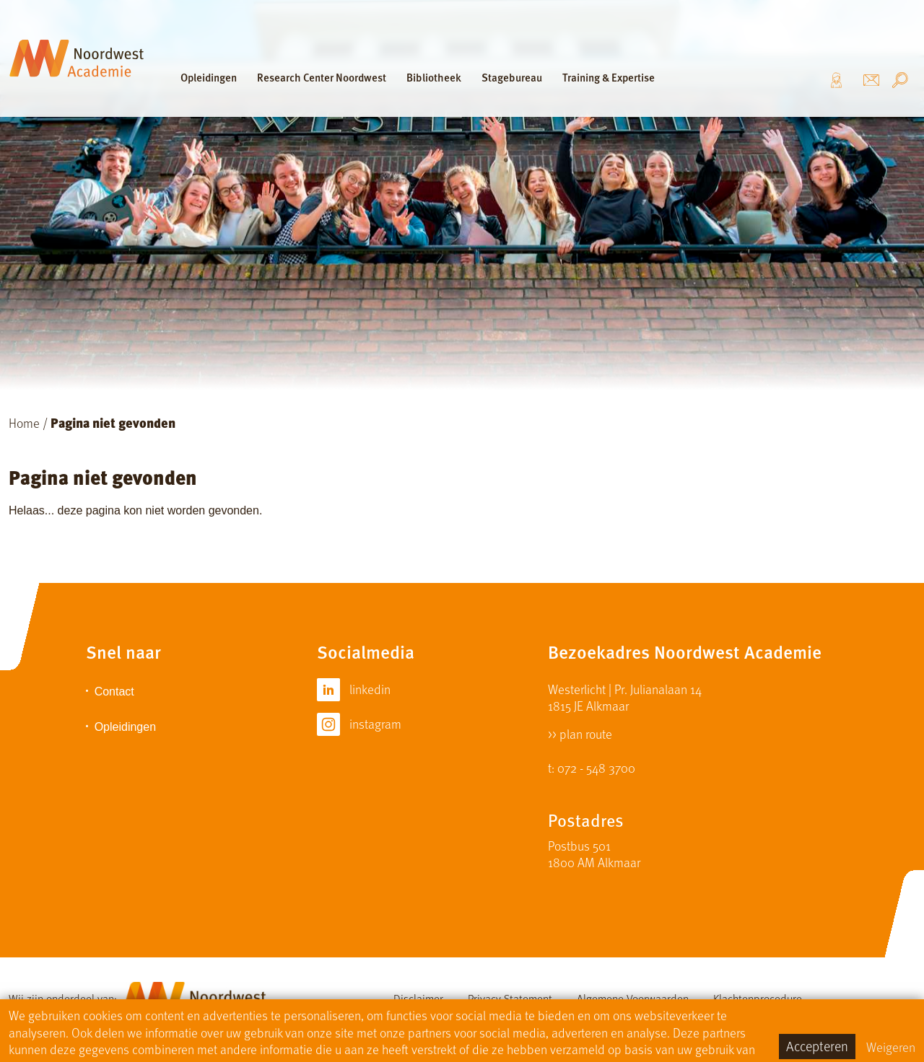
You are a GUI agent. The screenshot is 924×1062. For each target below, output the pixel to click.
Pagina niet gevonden (113, 422)
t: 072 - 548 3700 (591, 767)
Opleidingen (208, 77)
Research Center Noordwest (321, 77)
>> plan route (580, 733)
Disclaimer (418, 998)
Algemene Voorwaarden (633, 998)
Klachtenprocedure (757, 998)
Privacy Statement (510, 998)
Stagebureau (511, 77)
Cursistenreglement (439, 1013)
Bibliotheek (433, 77)
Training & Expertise (608, 77)
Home (24, 422)
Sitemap (529, 1013)
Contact (114, 691)
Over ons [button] (841, 80)
